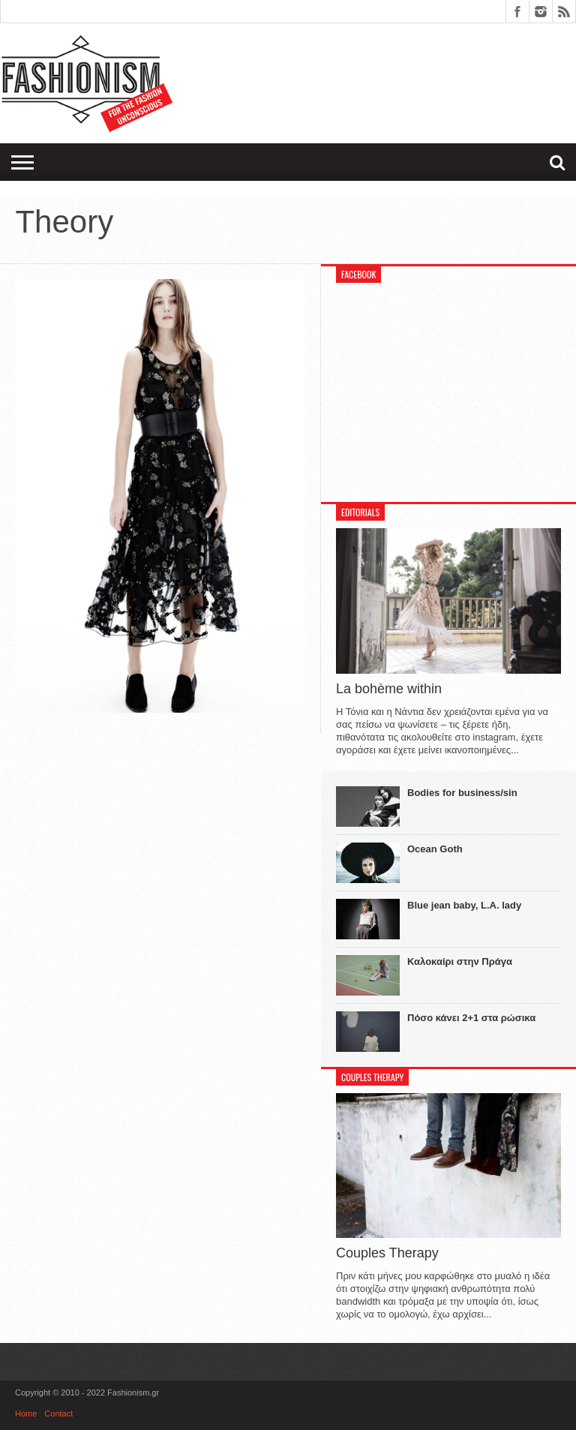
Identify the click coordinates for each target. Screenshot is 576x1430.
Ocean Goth (435, 849)
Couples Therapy (387, 1252)
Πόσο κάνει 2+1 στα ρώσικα (471, 1017)
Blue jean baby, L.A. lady (464, 905)
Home (26, 1413)
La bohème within (389, 688)
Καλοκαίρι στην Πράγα (459, 961)
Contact (58, 1413)
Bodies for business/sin (462, 792)
